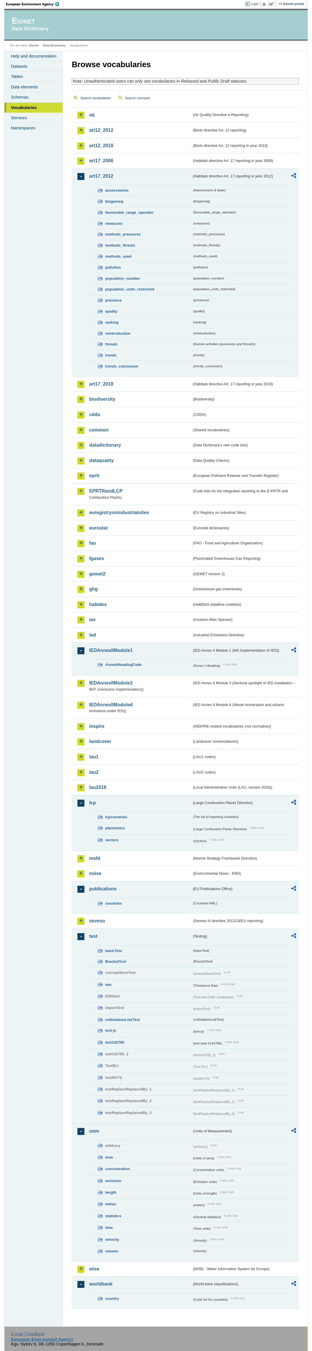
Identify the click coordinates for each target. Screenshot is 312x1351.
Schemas (19, 97)
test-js (110, 1030)
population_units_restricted (129, 289)
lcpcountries (116, 817)
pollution (113, 267)
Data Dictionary (54, 45)
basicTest (113, 951)
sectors (111, 840)
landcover (100, 741)
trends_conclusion (121, 366)
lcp (92, 802)
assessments (116, 190)
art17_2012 (101, 176)
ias (92, 619)
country (112, 1298)
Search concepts (137, 98)
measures (114, 223)
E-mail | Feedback (28, 1334)
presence (113, 300)
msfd (94, 858)
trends (110, 355)
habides (98, 604)
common (99, 429)
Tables (17, 76)
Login (255, 4)
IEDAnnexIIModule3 (110, 682)
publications (102, 888)
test (93, 936)
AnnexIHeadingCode (123, 664)
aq (92, 114)
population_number (122, 278)
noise (95, 873)
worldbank (100, 1284)
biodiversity (102, 399)
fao (92, 543)
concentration (117, 1169)
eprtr (94, 475)
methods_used (118, 256)
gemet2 (97, 573)
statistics (113, 1216)
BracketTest (115, 961)
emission (113, 1181)
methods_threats (120, 245)
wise (94, 1268)
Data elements (24, 87)
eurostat (98, 527)
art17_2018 (101, 384)
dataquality (101, 460)
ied (92, 634)
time (109, 1227)
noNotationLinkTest (122, 1019)
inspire (96, 726)
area (109, 1157)
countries (113, 903)
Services (19, 117)
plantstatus (115, 828)
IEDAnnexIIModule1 (110, 650)
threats (111, 344)
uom (94, 1131)
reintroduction (117, 333)
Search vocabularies (95, 98)
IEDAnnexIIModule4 (110, 704)
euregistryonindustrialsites (119, 512)
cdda (94, 414)
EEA (34, 4)
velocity (112, 1239)
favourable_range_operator (129, 212)
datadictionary (105, 445)
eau (108, 984)
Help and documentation (33, 56)
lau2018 (97, 787)
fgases (96, 558)
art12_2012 (101, 130)
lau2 (93, 772)
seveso (97, 920)
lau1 (93, 756)
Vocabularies (24, 107)
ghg (93, 589)
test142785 (114, 1042)
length (110, 1192)
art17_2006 (101, 160)
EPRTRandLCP (106, 491)
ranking (111, 322)
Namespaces (23, 128)
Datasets (19, 66)
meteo (110, 1204)
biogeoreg (114, 201)
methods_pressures (123, 234)
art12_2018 (101, 145)
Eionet (34, 45)
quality (111, 311)
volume (111, 1251)
